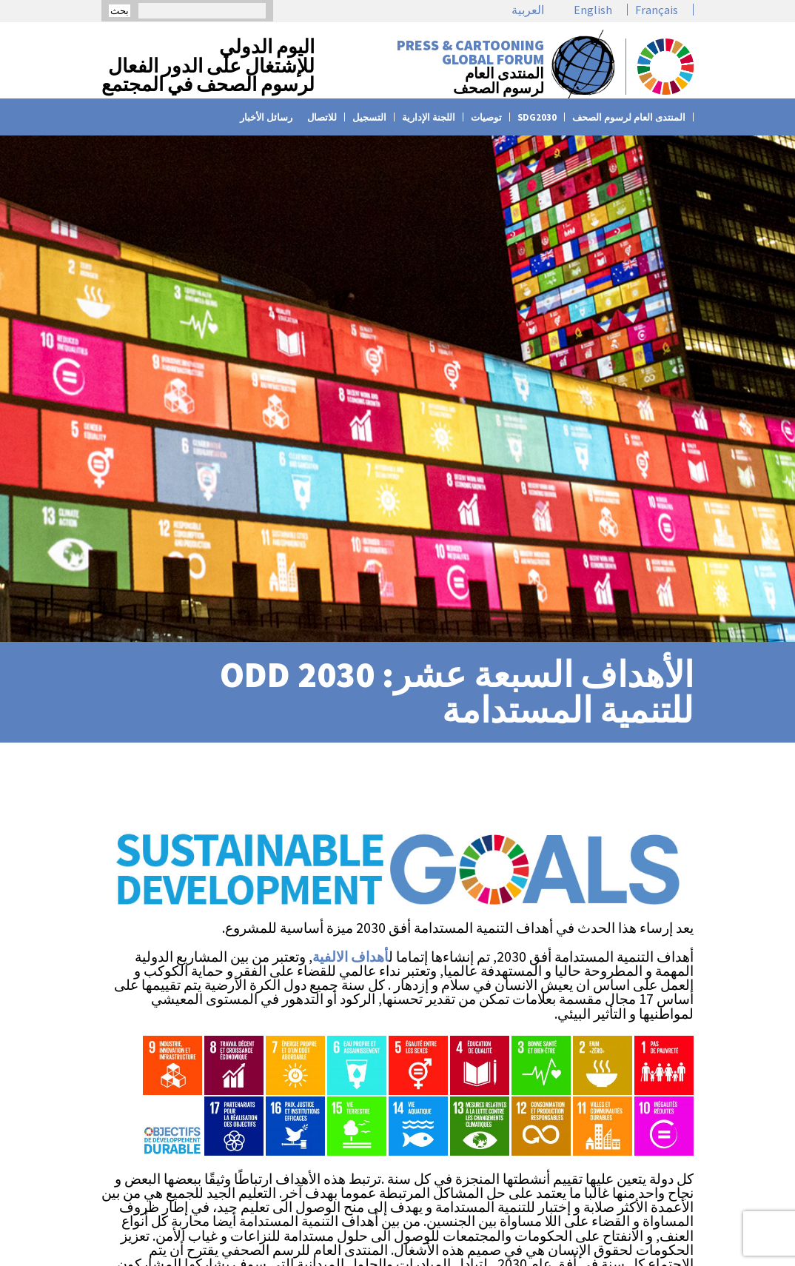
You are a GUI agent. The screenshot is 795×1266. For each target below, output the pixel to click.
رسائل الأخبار (266, 117)
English (593, 9)
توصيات (486, 117)
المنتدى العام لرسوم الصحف (628, 117)
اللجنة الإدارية (428, 117)
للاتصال (322, 117)
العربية (527, 9)
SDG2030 (537, 117)
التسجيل (369, 117)
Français (656, 9)
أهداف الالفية (350, 956)
